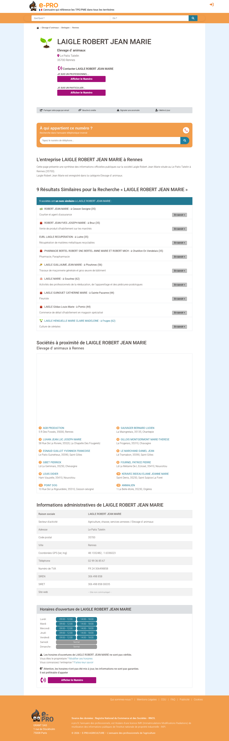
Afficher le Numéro (81, 78)
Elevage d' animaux (50, 27)
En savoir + (179, 215)
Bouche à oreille (87, 110)
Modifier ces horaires (81, 658)
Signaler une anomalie (128, 110)
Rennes (75, 27)
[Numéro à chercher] (110, 140)
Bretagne (65, 27)
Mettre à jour (162, 110)
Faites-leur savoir (83, 662)
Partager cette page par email (54, 110)
